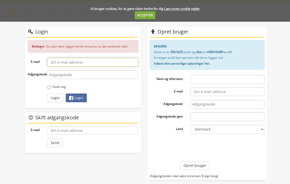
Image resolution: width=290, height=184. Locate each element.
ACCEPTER (145, 15)
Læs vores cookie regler (182, 8)
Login (55, 97)
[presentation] (219, 147)
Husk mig (56, 87)
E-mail (35, 62)
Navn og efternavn (169, 79)
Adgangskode (36, 74)
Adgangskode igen (169, 116)
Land (179, 129)
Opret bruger (195, 165)
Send (55, 142)
